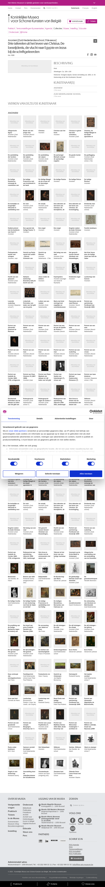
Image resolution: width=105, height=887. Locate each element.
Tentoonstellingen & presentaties (30, 28)
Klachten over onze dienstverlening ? (34, 877)
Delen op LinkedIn (91, 54)
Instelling (74, 28)
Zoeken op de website (44, 8)
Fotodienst (27, 812)
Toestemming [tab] (14, 418)
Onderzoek (14, 32)
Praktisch (11, 28)
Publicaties (27, 810)
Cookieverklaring (91, 877)
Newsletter (77, 858)
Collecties (58, 28)
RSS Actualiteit (75, 851)
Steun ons (27, 832)
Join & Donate (77, 21)
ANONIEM (58, 89)
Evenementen (35, 8)
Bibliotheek (27, 808)
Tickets (93, 21)
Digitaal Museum (29, 823)
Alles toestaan (86, 474)
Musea (66, 28)
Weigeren (19, 474)
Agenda (48, 28)
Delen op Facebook (88, 54)
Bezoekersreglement (16, 826)
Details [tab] (40, 418)
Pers (25, 8)
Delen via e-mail (95, 54)
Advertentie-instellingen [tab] (65, 418)
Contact (18, 8)
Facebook (72, 824)
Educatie (82, 28)
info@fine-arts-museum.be (83, 865)
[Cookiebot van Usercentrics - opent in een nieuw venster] (91, 412)
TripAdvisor (72, 832)
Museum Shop (13, 824)
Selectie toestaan (52, 474)
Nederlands (75, 8)
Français (85, 8)
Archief (25, 815)
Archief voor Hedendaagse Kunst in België (28, 819)
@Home (23, 32)
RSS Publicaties (75, 854)
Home (10, 8)
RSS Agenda (74, 845)
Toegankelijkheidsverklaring (58, 877)
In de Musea (13, 818)
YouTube (81, 824)
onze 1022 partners (18, 431)
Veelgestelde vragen (14, 806)
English (94, 8)
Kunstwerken (95, 41)
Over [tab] (91, 418)
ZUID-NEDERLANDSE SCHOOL (67, 95)
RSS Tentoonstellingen (75, 848)
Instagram (88, 824)
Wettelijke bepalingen (77, 877)
